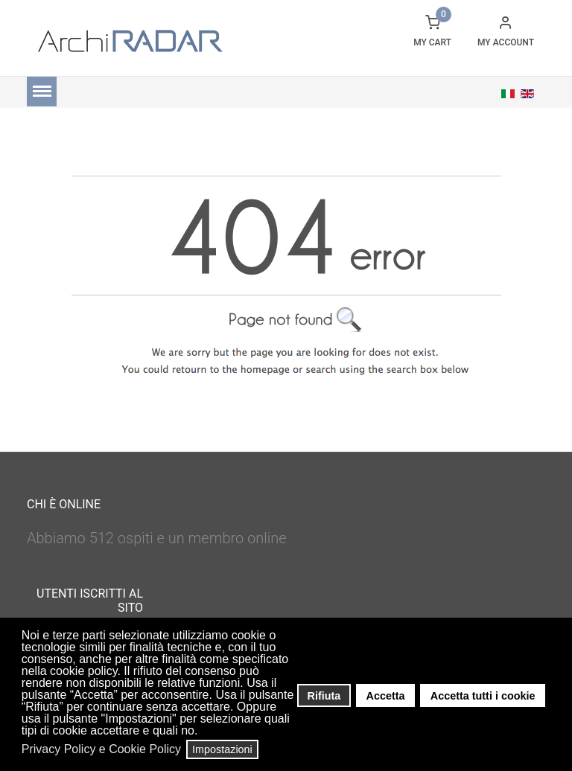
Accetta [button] (385, 696)
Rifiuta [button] (324, 696)
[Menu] (42, 91)
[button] (202, 732)
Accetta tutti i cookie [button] (483, 696)
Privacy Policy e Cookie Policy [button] (101, 749)
